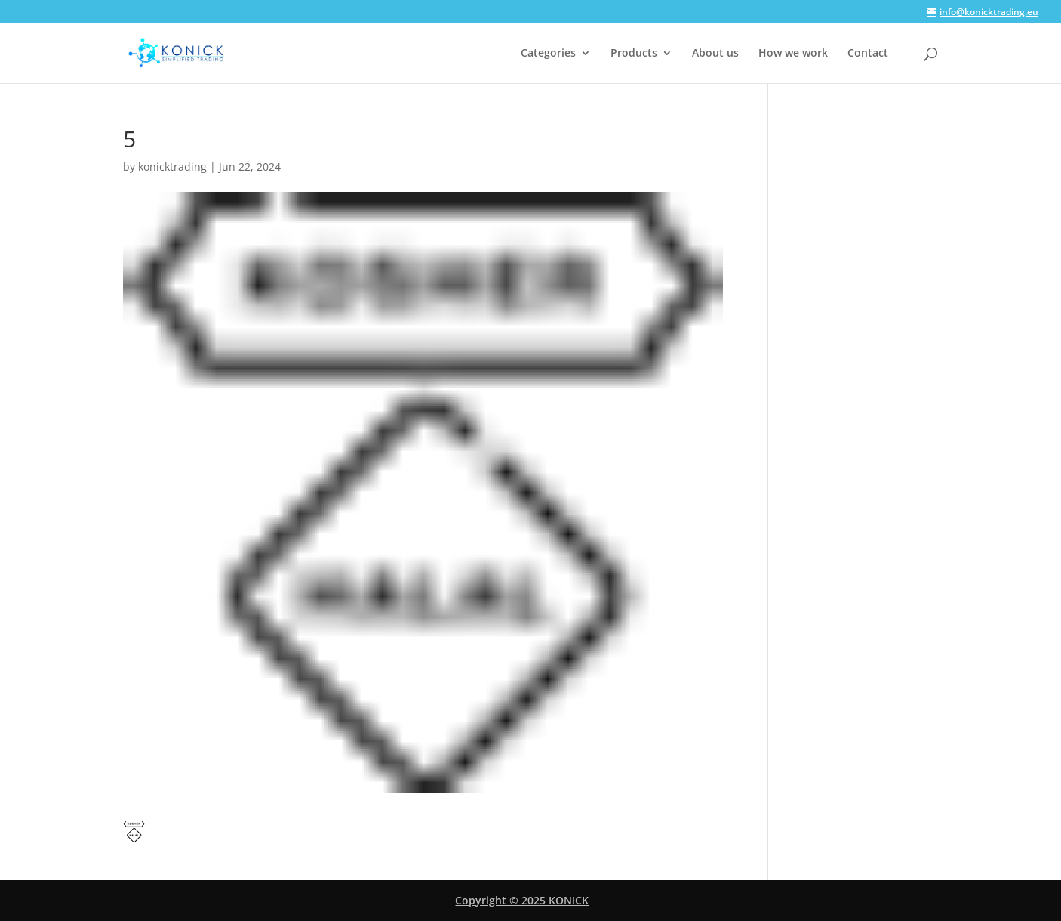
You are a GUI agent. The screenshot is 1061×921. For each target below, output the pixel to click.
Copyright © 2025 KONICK (522, 900)
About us (715, 54)
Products (633, 54)
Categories (548, 54)
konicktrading (172, 166)
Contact (867, 54)
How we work (793, 54)
